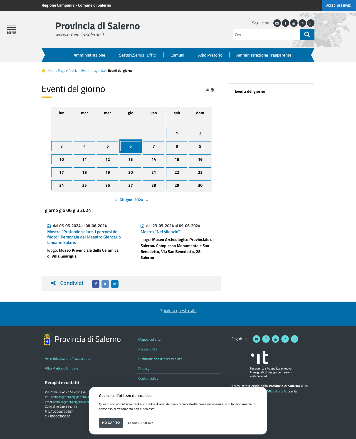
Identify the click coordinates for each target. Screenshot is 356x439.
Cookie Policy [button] (140, 422)
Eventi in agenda (93, 70)
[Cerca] (266, 34)
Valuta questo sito (180, 310)
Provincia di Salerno (97, 25)
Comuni (177, 54)
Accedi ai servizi (338, 5)
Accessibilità (147, 349)
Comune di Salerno (94, 5)
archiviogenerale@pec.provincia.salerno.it (79, 396)
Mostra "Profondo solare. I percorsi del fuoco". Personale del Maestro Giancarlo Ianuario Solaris (84, 237)
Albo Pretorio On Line (61, 368)
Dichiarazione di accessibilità (160, 359)
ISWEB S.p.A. (276, 391)
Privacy (144, 368)
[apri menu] (12, 27)
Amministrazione (89, 54)
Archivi (73, 70)
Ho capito (111, 422)
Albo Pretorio (210, 54)
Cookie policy (148, 378)
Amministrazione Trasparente (264, 54)
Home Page (56, 70)
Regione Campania (58, 5)
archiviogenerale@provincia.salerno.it (78, 401)
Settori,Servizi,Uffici (138, 54)
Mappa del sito (149, 339)
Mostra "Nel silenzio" (160, 231)
